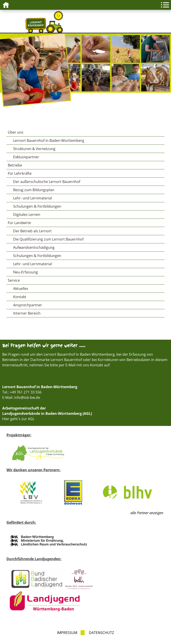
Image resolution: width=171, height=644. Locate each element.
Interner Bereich (27, 313)
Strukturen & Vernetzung (34, 148)
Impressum (67, 632)
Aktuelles (20, 288)
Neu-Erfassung (25, 272)
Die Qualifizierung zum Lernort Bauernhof (48, 239)
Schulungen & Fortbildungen (37, 206)
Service (14, 280)
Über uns (15, 132)
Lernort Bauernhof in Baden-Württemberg (48, 140)
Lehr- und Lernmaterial (32, 198)
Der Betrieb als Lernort (32, 231)
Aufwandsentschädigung (34, 247)
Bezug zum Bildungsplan (33, 189)
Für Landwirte (19, 222)
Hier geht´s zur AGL (18, 418)
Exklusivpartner (26, 156)
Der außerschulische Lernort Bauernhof (46, 181)
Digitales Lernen (26, 214)
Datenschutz (101, 632)
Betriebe (15, 165)
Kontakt (19, 296)
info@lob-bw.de (27, 397)
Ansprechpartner (27, 305)
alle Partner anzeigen (146, 512)
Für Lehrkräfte (20, 173)
